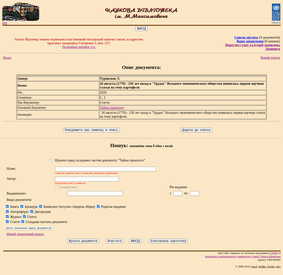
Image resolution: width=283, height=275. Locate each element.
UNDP (274, 257)
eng (4, 23)
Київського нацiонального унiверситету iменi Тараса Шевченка (243, 260)
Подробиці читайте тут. (79, 47)
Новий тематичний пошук (25, 238)
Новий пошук (270, 58)
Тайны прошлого (112, 108)
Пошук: (119, 146)
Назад (7, 58)
